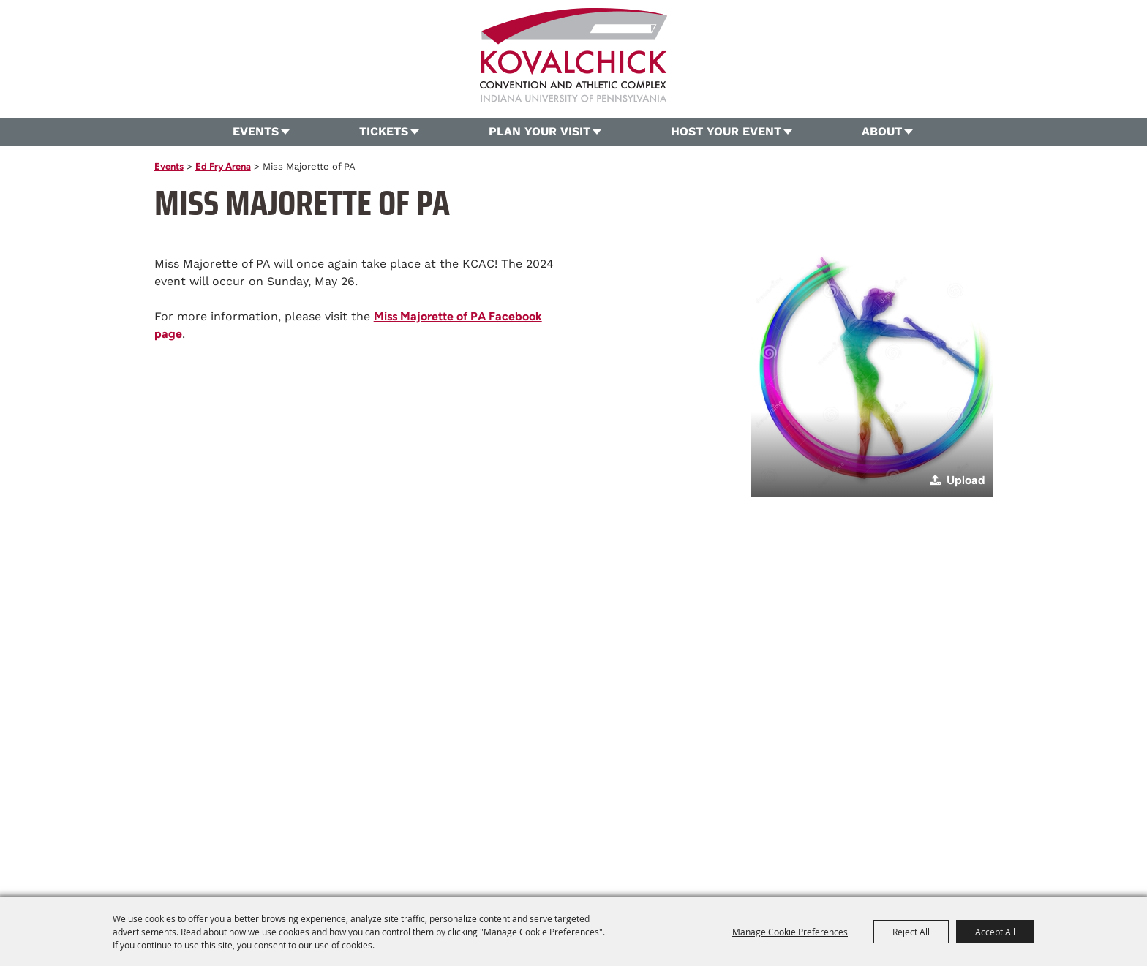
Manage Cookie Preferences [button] (790, 931)
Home (308, 829)
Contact (657, 829)
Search (1020, 70)
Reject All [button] (911, 931)
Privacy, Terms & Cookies (795, 829)
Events (256, 131)
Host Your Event (726, 131)
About (882, 131)
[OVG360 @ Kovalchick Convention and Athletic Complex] (573, 55)
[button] (872, 376)
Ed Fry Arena (223, 166)
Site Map (707, 829)
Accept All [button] (995, 931)
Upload (966, 480)
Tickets (383, 131)
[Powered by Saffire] (808, 855)
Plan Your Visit (539, 131)
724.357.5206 (454, 804)
